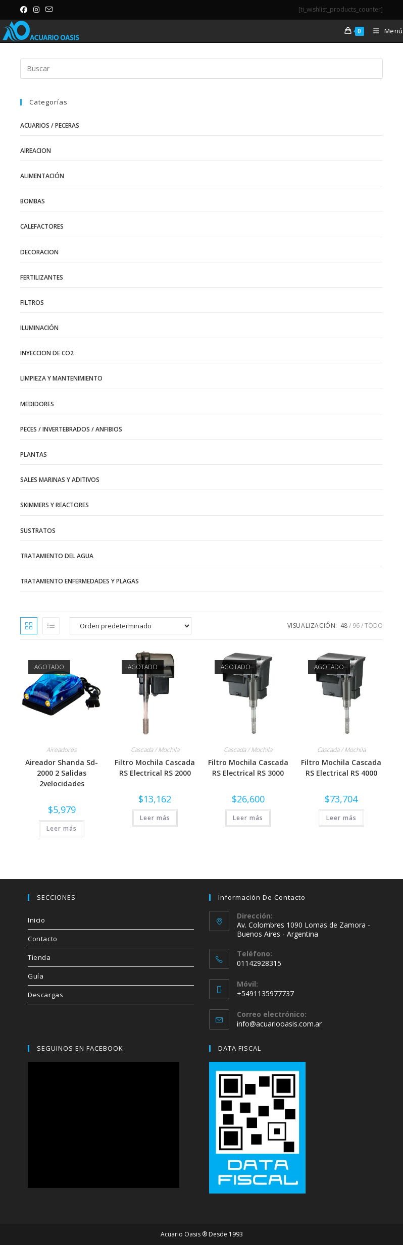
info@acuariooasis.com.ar (279, 1024)
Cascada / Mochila (155, 749)
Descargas (45, 994)
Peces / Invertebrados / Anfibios (71, 429)
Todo (374, 625)
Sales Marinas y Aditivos (59, 479)
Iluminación (39, 327)
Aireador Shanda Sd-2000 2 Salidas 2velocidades (61, 772)
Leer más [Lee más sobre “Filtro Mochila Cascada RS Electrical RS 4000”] (341, 818)
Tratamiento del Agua (56, 556)
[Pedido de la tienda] (130, 625)
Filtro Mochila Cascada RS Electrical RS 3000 (248, 767)
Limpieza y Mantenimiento (61, 378)
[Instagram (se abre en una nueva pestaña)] (36, 10)
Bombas (32, 201)
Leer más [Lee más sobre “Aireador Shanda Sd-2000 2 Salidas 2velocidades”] (61, 828)
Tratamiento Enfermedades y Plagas (79, 581)
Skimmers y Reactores (54, 505)
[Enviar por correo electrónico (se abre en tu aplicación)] (49, 10)
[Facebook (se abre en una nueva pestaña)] (25, 10)
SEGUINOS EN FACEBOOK (80, 1048)
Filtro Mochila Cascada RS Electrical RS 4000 (341, 767)
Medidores (37, 404)
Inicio (36, 920)
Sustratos (38, 530)
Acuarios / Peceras (49, 125)
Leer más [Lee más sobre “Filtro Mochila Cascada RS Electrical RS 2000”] (155, 818)
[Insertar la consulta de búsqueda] (201, 69)
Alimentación (42, 176)
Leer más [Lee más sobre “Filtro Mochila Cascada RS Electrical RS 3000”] (248, 818)
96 (356, 625)
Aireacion (35, 150)
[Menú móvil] (384, 30)
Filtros (32, 302)
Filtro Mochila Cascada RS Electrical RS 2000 (155, 767)
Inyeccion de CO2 (47, 353)
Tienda (39, 957)
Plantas (33, 454)
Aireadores (61, 749)
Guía (35, 976)
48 (343, 625)
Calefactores (42, 226)
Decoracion (39, 252)
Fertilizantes (41, 277)
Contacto (43, 938)
